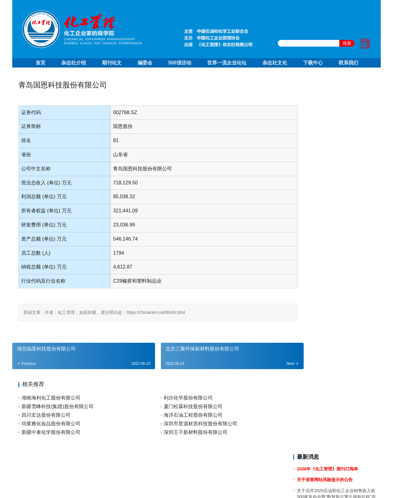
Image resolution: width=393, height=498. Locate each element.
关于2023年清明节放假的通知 (325, 394)
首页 (40, 62)
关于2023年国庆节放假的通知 (325, 308)
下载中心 (313, 62)
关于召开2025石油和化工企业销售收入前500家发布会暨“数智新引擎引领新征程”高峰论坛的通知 (336, 121)
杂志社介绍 (73, 62)
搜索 (347, 43)
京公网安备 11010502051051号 (222, 485)
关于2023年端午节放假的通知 (325, 359)
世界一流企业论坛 (227, 62)
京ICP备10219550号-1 (162, 485)
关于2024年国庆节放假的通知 (325, 190)
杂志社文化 (275, 62)
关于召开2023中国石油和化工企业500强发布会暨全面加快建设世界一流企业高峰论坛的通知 (335, 343)
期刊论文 (112, 62)
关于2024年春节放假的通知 (323, 297)
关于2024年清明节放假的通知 (325, 246)
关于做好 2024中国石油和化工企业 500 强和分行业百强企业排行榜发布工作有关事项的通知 (335, 263)
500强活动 (179, 62)
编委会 (145, 62)
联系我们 (348, 62)
